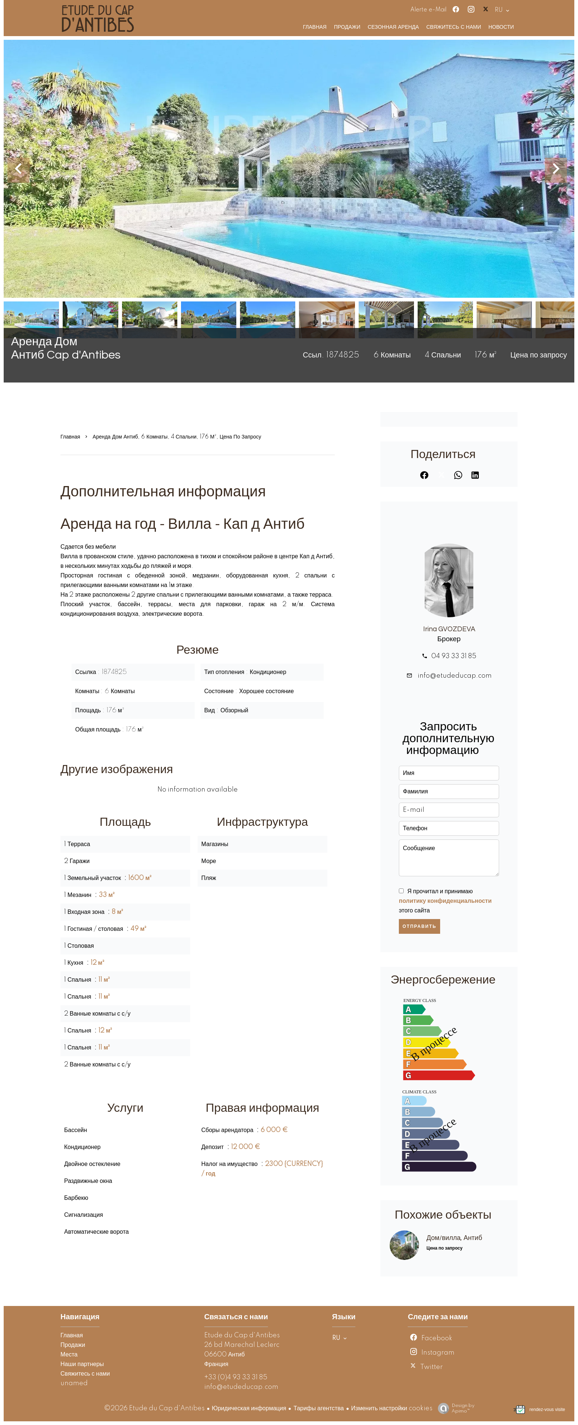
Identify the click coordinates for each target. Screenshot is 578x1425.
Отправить (419, 926)
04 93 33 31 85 (453, 656)
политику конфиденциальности (445, 901)
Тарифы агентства (318, 1408)
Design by (454, 1408)
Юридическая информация (249, 1408)
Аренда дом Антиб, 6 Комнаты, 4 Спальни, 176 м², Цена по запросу (177, 437)
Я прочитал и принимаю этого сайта (445, 901)
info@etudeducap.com (454, 676)
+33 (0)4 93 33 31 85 (235, 1377)
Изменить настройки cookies (391, 1408)
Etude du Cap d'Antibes (242, 1335)
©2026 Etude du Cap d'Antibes (154, 1408)
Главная (70, 437)
